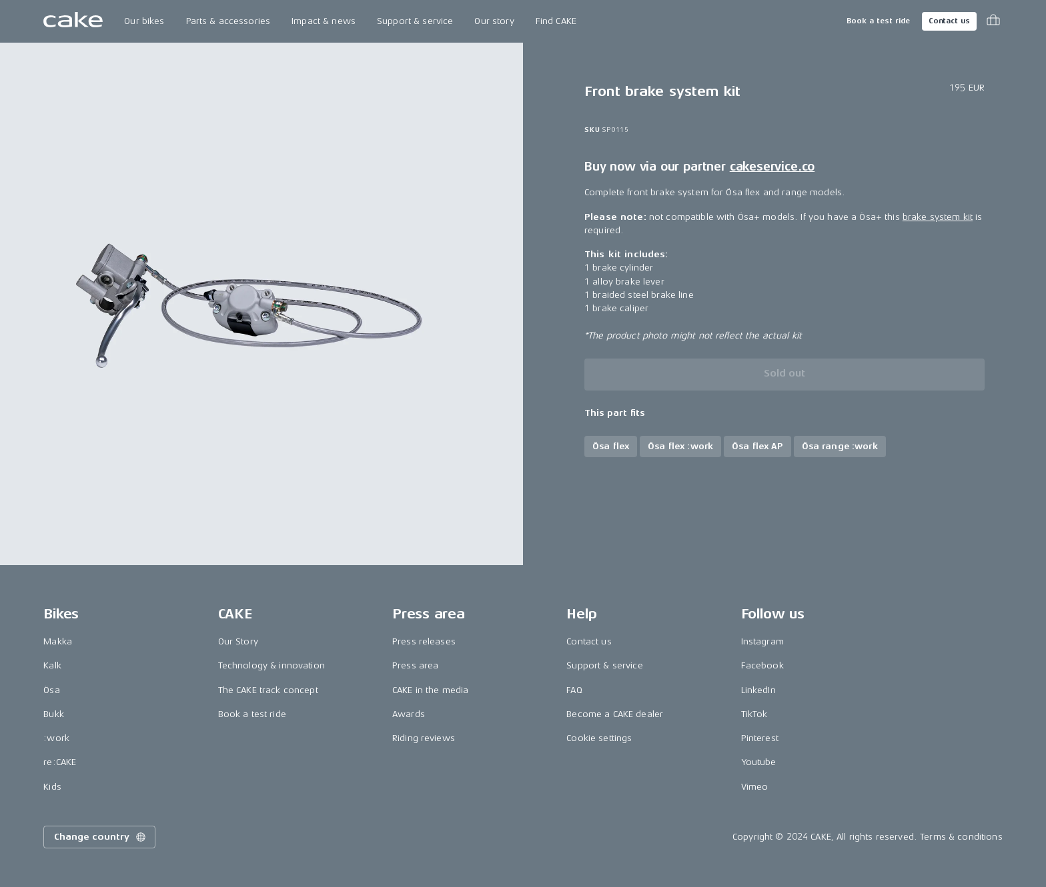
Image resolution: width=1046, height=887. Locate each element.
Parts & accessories (228, 21)
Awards (408, 714)
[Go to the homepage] (73, 21)
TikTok (754, 714)
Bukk (53, 714)
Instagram (762, 641)
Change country (100, 837)
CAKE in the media (430, 690)
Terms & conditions (961, 837)
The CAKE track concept (268, 690)
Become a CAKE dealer (614, 714)
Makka (57, 641)
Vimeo (754, 787)
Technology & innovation (271, 665)
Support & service (415, 21)
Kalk (52, 665)
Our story (494, 21)
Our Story (238, 641)
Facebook (762, 665)
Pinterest (759, 738)
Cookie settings (599, 738)
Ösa (51, 690)
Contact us (949, 21)
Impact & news (324, 21)
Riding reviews (423, 738)
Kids (52, 787)
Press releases (424, 641)
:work (56, 738)
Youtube (758, 762)
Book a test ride (878, 21)
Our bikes (144, 21)
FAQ (574, 690)
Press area (415, 665)
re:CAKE (59, 762)
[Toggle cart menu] (993, 21)
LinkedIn (758, 690)
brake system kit (938, 217)
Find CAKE (556, 21)
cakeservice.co (772, 166)
